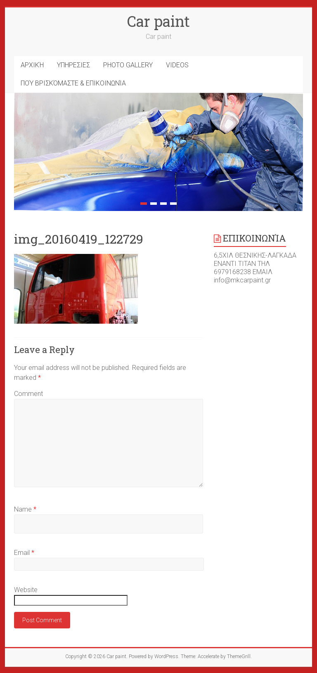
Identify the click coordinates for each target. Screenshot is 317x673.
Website (26, 590)
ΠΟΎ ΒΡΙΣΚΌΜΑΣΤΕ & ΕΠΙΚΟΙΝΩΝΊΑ (73, 83)
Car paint (158, 21)
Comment (28, 394)
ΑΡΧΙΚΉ (32, 65)
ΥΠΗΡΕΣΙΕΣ (73, 65)
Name (25, 509)
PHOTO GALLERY (128, 65)
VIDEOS (177, 65)
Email (24, 553)
